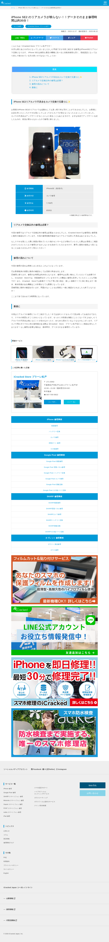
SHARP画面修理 (54, 503)
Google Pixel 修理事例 (54, 455)
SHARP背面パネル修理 (54, 509)
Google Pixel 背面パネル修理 (54, 467)
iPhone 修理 (8, 789)
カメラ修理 (17, 26)
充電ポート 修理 (54, 443)
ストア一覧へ (71, 402)
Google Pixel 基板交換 (54, 484)
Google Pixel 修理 (10, 792)
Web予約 (94, 785)
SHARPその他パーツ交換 (54, 532)
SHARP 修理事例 (54, 496)
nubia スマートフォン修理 (12, 812)
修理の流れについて (40, 84)
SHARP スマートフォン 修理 (13, 796)
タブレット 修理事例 (54, 538)
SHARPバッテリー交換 (54, 520)
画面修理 (54, 426)
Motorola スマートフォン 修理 (14, 800)
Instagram (61, 769)
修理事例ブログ (9, 843)
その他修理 (54, 449)
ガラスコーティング (41, 798)
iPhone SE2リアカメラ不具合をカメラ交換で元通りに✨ (57, 77)
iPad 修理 (7, 816)
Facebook (36, 769)
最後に (35, 87)
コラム (6, 835)
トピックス (9, 826)
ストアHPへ (52, 402)
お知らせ (6, 831)
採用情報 (9, 909)
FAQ (5, 857)
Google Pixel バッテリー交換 (54, 473)
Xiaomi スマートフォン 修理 (13, 804)
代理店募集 (10, 920)
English (6, 873)
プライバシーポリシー (11, 865)
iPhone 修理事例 (54, 419)
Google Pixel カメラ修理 (54, 479)
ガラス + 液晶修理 (54, 544)
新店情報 (6, 839)
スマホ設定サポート (41, 788)
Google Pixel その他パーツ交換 (54, 490)
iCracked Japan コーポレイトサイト (18, 887)
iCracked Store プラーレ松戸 (38, 26)
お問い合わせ (94, 793)
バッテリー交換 (54, 431)
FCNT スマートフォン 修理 (13, 808)
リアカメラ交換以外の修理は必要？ (47, 81)
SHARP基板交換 (54, 526)
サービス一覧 (10, 784)
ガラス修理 (54, 550)
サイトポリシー (9, 869)
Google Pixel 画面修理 (54, 461)
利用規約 (6, 861)
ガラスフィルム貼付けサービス (44, 801)
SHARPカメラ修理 (54, 514)
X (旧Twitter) (49, 769)
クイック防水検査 (40, 805)
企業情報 (9, 898)
